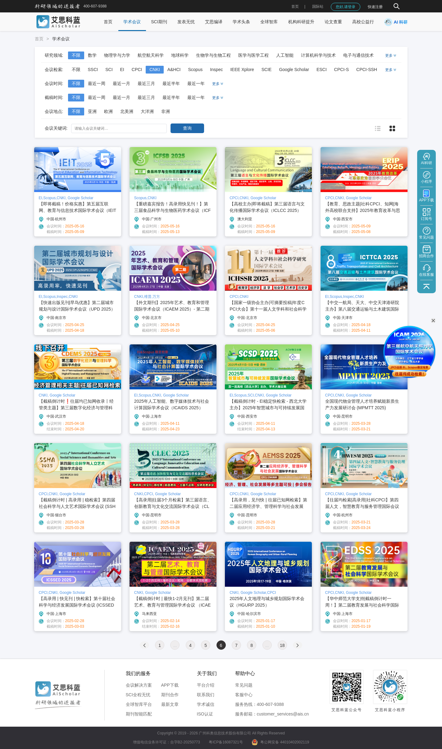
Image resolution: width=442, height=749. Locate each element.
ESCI (322, 69)
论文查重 (333, 21)
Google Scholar (294, 69)
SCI (108, 69)
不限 (76, 55)
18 (282, 645)
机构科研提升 (301, 21)
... (175, 645)
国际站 (317, 6)
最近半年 (171, 83)
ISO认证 (205, 713)
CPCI (137, 69)
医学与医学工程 (253, 55)
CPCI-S (341, 69)
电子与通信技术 (358, 55)
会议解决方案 (139, 685)
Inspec (216, 69)
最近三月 (146, 83)
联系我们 (205, 694)
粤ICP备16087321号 (226, 742)
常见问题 (244, 685)
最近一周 (96, 83)
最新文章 (170, 704)
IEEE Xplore (242, 69)
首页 (295, 6)
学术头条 (241, 21)
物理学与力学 (117, 55)
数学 (92, 55)
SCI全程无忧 (138, 694)
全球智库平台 (139, 704)
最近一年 (196, 83)
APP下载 (170, 685)
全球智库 (269, 21)
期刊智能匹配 (139, 713)
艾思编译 (213, 21)
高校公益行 (363, 21)
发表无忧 (186, 21)
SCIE (267, 69)
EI (122, 69)
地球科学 (180, 55)
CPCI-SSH (366, 69)
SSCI (93, 69)
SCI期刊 (159, 21)
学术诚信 (205, 704)
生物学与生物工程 (213, 55)
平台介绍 (205, 685)
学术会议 (132, 21)
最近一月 (121, 83)
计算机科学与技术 (318, 55)
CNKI (154, 69)
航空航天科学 (151, 55)
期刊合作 (170, 694)
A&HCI (174, 69)
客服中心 (244, 694)
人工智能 (285, 55)
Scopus (195, 69)
